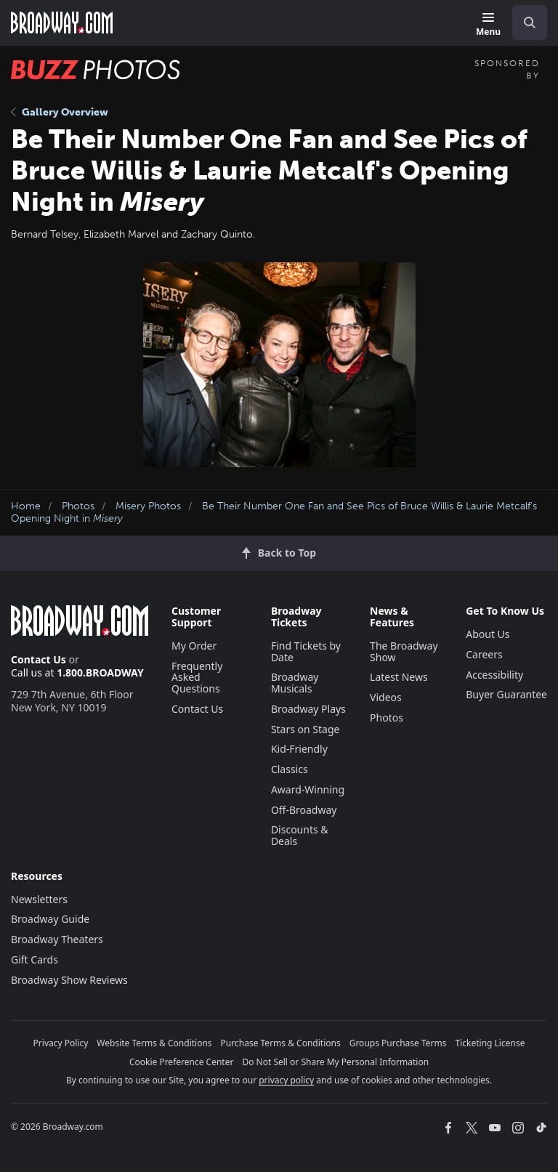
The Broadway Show (404, 651)
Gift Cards (34, 959)
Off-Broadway (304, 810)
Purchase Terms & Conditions (281, 1043)
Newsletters (39, 899)
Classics (289, 769)
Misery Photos (148, 506)
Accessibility (494, 675)
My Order (194, 645)
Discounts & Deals (299, 835)
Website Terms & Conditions (154, 1043)
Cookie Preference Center (181, 1062)
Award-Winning (307, 789)
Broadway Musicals (295, 682)
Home (26, 506)
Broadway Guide (50, 919)
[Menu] (488, 25)
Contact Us (38, 659)
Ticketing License (490, 1043)
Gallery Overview (59, 112)
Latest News (399, 677)
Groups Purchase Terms (398, 1043)
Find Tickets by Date (306, 651)
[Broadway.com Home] (62, 22)
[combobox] (524, 22)
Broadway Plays (308, 709)
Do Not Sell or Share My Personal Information (335, 1062)
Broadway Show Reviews (69, 980)
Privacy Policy (61, 1043)
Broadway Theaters (57, 939)
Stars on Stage (305, 729)
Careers (484, 654)
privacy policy (286, 1080)
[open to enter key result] (529, 22)
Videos (386, 697)
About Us (487, 634)
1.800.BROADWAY (100, 672)
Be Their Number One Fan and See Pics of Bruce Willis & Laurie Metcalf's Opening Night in (274, 512)
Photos (78, 506)
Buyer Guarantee (506, 694)
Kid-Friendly (299, 749)
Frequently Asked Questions (196, 677)
